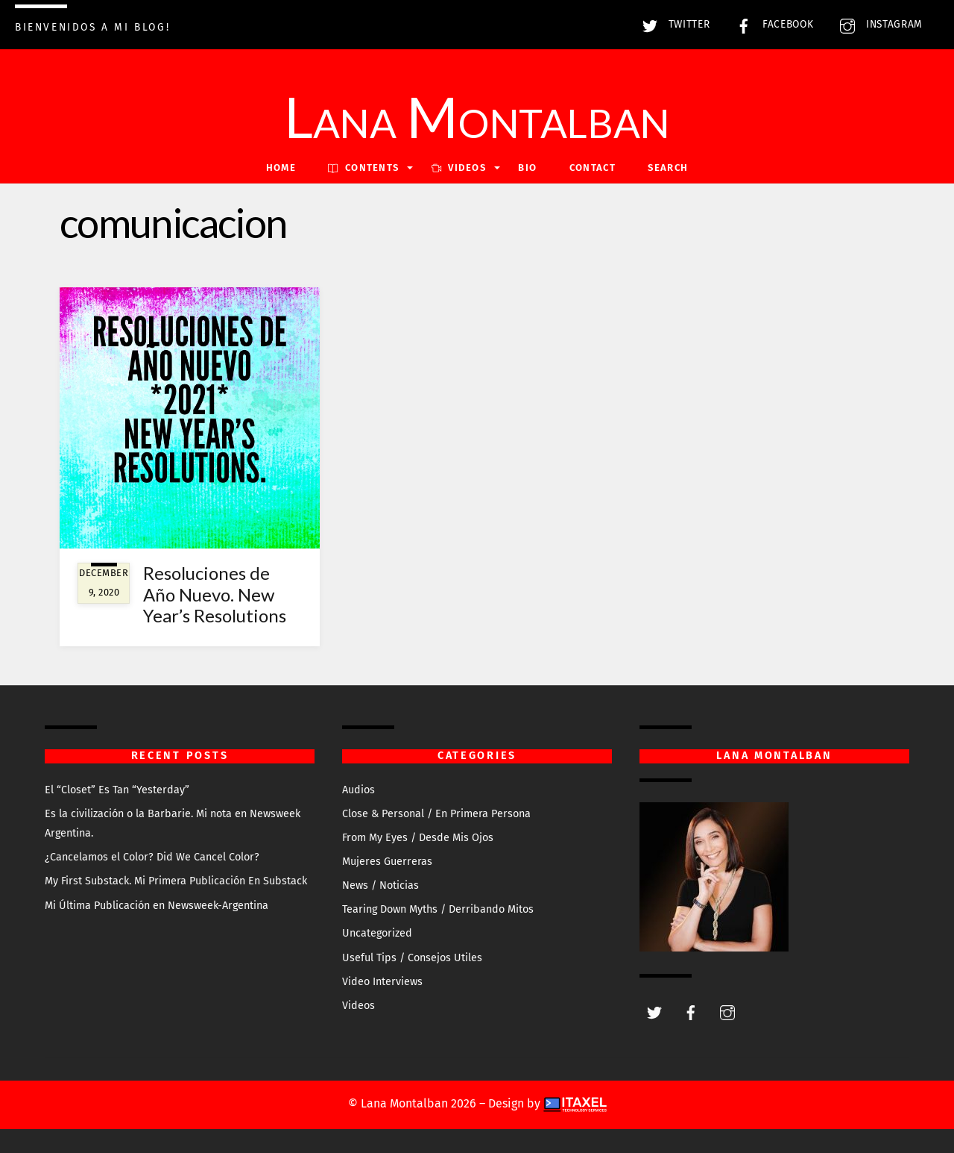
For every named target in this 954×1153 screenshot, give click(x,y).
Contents (363, 167)
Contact (592, 167)
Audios (358, 790)
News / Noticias (380, 885)
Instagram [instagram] (878, 24)
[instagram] (727, 1011)
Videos (358, 1005)
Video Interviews (382, 981)
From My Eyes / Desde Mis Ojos (417, 837)
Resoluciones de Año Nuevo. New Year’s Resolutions (214, 594)
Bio (527, 167)
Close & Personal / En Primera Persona (436, 813)
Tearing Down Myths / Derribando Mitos (438, 909)
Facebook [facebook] (771, 24)
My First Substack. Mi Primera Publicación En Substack (176, 881)
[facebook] (691, 1011)
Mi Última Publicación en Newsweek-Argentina (156, 905)
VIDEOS (459, 167)
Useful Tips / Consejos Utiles (412, 958)
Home (281, 167)
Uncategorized (377, 933)
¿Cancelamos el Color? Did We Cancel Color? (152, 857)
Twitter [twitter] (672, 24)
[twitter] (654, 1011)
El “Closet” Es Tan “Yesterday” (117, 790)
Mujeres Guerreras (387, 861)
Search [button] (668, 167)
